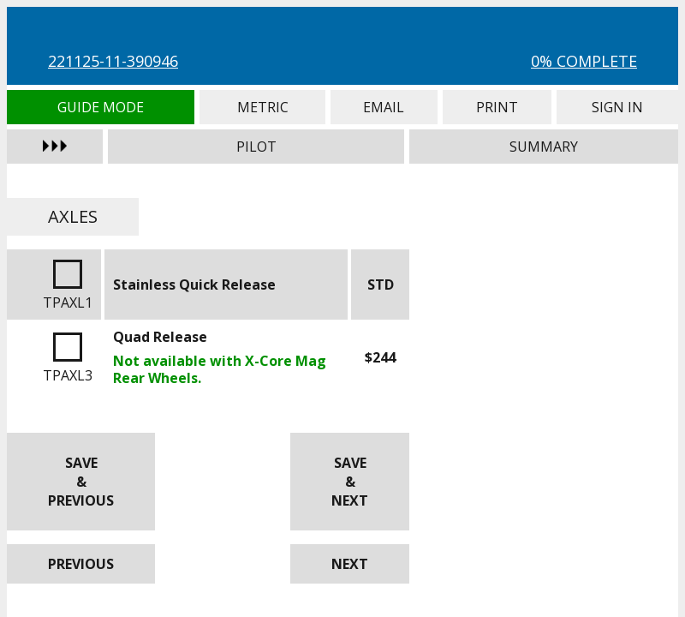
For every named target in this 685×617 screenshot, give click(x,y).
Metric (262, 107)
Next (349, 563)
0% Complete (584, 61)
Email (384, 107)
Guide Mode (100, 107)
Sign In (617, 107)
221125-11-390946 (113, 61)
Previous (81, 563)
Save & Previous (81, 481)
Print (497, 107)
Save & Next (349, 481)
